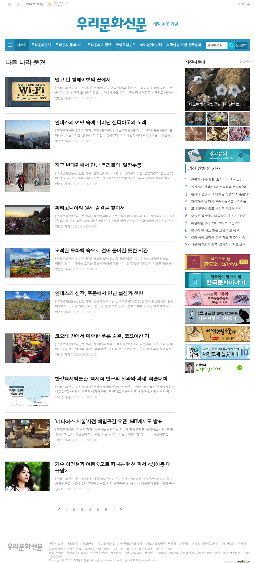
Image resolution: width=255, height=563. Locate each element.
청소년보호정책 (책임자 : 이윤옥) (167, 544)
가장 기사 (204, 168)
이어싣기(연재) (151, 44)
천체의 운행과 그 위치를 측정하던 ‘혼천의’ (220, 194)
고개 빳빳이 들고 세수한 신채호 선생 (216, 209)
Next (243, 89)
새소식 (21, 44)
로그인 (242, 4)
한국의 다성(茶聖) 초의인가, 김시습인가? (219, 180)
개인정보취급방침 (131, 544)
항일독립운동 (126, 44)
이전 (59, 510)
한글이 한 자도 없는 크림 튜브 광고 (215, 230)
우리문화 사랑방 (99, 44)
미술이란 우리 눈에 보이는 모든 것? (215, 223)
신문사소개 (56, 544)
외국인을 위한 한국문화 (183, 44)
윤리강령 (72, 544)
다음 (121, 510)
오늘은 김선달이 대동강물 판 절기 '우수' (218, 216)
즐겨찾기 (18, 4)
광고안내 (88, 544)
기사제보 (227, 544)
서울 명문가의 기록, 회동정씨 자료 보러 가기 (220, 245)
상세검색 (241, 45)
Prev (191, 89)
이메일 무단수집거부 (205, 544)
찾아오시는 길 (107, 544)
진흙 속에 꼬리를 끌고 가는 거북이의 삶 (218, 237)
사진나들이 (195, 62)
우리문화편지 (41, 44)
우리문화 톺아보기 (68, 44)
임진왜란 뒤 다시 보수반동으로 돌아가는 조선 (220, 201)
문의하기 (242, 544)
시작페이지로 (9, 4)
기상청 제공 (58, 5)
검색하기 (231, 45)
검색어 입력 (215, 44)
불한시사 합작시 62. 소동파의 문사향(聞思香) (220, 187)
